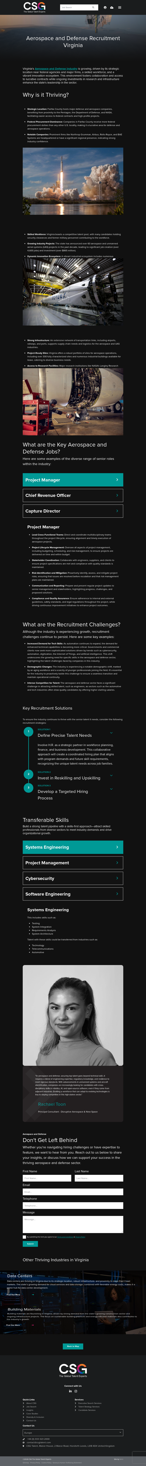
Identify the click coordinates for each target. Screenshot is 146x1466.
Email (26, 1185)
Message (29, 1212)
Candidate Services (87, 1410)
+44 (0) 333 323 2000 (38, 1439)
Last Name (82, 1171)
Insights (29, 1410)
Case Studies (32, 1413)
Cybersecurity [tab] (39, 878)
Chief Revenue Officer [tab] (48, 495)
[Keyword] (74, 7)
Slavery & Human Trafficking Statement (67, 1462)
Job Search (31, 1406)
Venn (121, 1459)
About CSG (31, 1403)
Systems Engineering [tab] (47, 847)
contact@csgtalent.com (39, 1442)
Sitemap (26, 1462)
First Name (30, 1171)
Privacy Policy (80, 1237)
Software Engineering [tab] (47, 894)
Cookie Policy (46, 1462)
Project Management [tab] (47, 862)
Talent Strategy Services (89, 1406)
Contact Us (31, 1420)
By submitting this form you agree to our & (56, 1237)
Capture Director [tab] (42, 511)
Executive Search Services (90, 1403)
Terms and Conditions (65, 1237)
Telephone (30, 1198)
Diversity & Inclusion (35, 1417)
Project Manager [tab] (42, 479)
